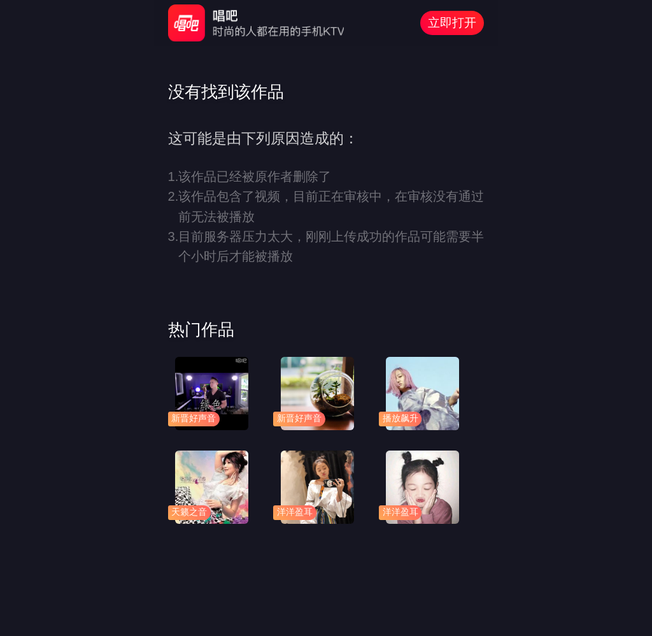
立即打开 (452, 22)
